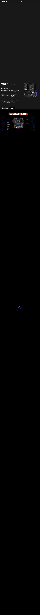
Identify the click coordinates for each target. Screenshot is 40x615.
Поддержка (33, 1)
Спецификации (29, 1)
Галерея (25, 1)
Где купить (37, 1)
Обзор (21, 1)
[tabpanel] (30, 90)
